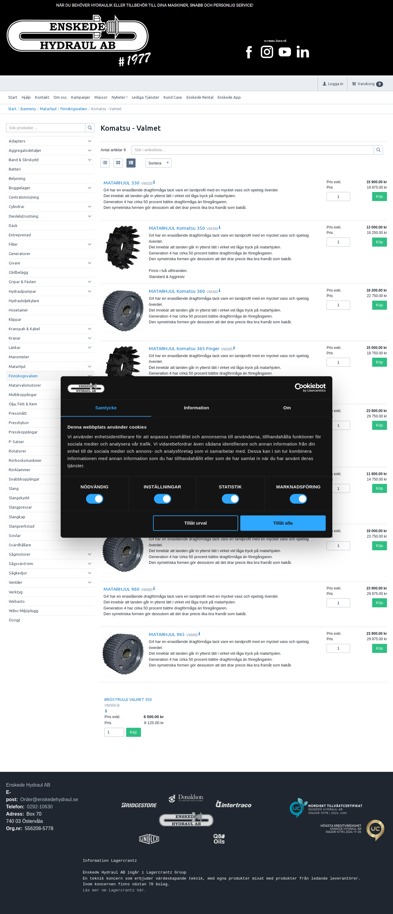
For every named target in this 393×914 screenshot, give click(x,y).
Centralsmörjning (24, 197)
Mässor (100, 97)
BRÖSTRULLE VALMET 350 (128, 699)
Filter (13, 244)
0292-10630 (40, 806)
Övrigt (14, 620)
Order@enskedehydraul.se (49, 799)
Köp (379, 196)
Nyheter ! (119, 97)
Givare (14, 263)
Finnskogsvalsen (73, 109)
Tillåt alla (282, 523)
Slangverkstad (21, 526)
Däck (13, 225)
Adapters (17, 141)
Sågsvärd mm (21, 563)
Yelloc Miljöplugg (23, 611)
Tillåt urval (195, 523)
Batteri (15, 169)
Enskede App (229, 97)
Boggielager (19, 188)
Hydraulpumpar (22, 291)
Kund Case (173, 97)
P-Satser (16, 441)
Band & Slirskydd (24, 160)
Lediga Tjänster (145, 97)
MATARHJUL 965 (167, 634)
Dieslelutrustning (23, 216)
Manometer (19, 357)
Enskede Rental (200, 97)
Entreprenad (20, 235)
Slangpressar (20, 507)
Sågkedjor (18, 573)
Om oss (60, 97)
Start (12, 97)
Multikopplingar (23, 394)
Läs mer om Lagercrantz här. (114, 890)
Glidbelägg (18, 272)
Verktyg (16, 592)
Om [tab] (287, 407)
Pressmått (18, 413)
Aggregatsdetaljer (25, 150)
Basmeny (28, 109)
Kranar (15, 338)
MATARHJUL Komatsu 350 (177, 228)
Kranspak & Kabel (24, 329)
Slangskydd (19, 498)
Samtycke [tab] (106, 407)
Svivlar (15, 535)
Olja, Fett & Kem (23, 404)
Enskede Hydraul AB (28, 785)
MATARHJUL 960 (121, 589)
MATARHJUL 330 (121, 182)
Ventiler (15, 582)
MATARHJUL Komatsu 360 (177, 291)
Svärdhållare (20, 545)
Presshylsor (19, 422)
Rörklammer (19, 470)
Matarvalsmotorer (25, 385)
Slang (14, 488)
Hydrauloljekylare (24, 301)
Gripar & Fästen (22, 282)
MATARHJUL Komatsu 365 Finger (184, 348)
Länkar (15, 347)
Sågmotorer (19, 554)
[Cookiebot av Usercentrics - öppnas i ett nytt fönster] (299, 387)
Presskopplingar (23, 432)
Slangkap (17, 517)
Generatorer (19, 253)
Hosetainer (18, 310)
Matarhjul (48, 109)
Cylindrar (16, 206)
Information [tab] (196, 407)
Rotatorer (17, 451)
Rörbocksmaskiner (25, 460)
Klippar (15, 319)
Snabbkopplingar (24, 479)
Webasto (17, 601)
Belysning (17, 178)
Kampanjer (80, 97)
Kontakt (42, 97)
